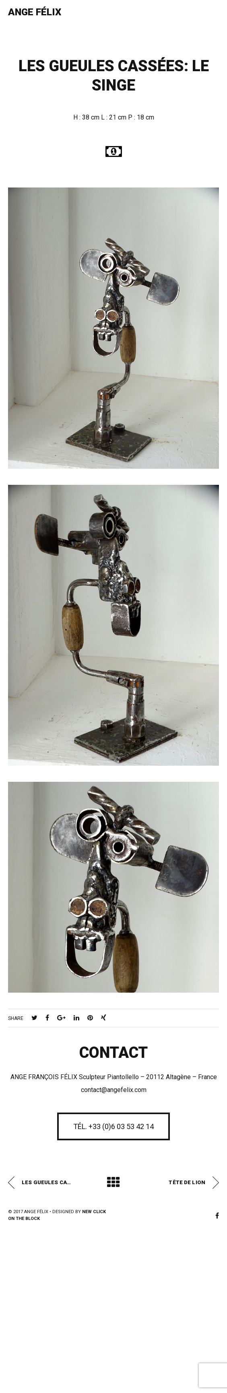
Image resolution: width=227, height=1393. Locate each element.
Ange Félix (34, 12)
